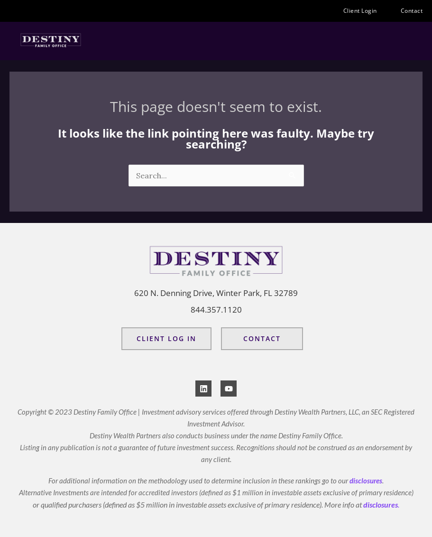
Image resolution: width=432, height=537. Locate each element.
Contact (412, 11)
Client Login (362, 11)
